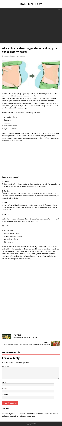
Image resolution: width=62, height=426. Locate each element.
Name (4, 382)
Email (4, 388)
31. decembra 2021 (10, 56)
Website (5, 395)
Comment (5, 366)
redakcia (22, 56)
